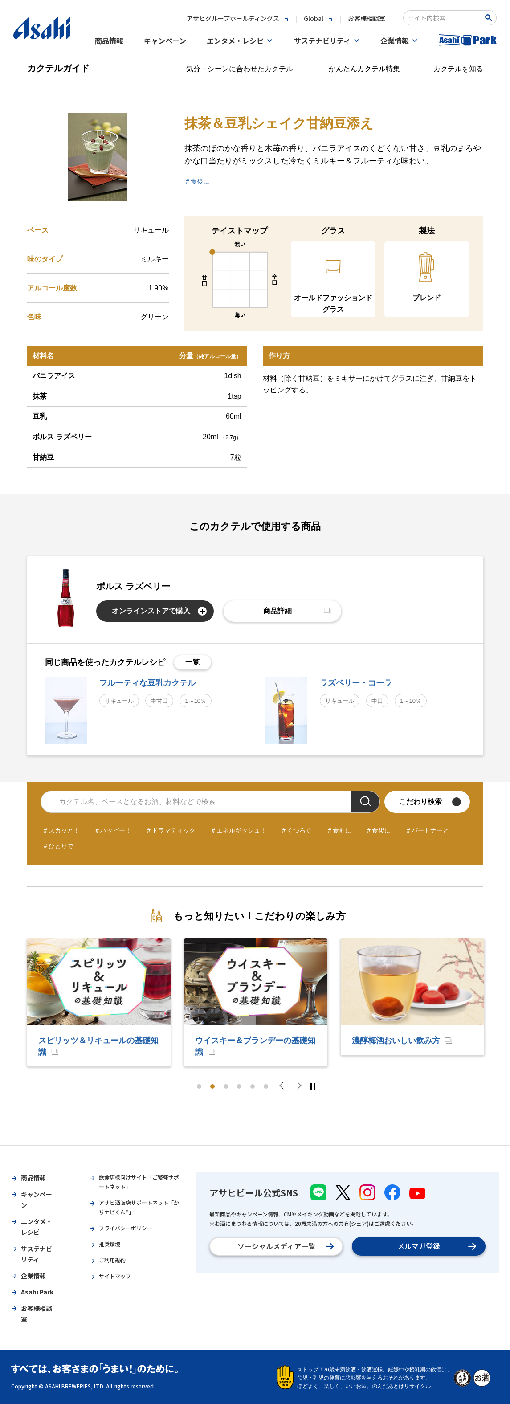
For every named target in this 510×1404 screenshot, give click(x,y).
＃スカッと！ (61, 830)
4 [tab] (239, 1086)
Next (298, 1086)
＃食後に (196, 181)
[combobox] (444, 17)
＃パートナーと (427, 830)
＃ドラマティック (171, 830)
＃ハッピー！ (112, 830)
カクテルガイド (58, 68)
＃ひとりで (57, 845)
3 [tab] (226, 1086)
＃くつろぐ (296, 830)
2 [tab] (212, 1086)
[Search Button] (490, 17)
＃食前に (338, 830)
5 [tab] (252, 1086)
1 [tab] (199, 1086)
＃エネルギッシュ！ (238, 830)
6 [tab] (266, 1086)
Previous (284, 1086)
